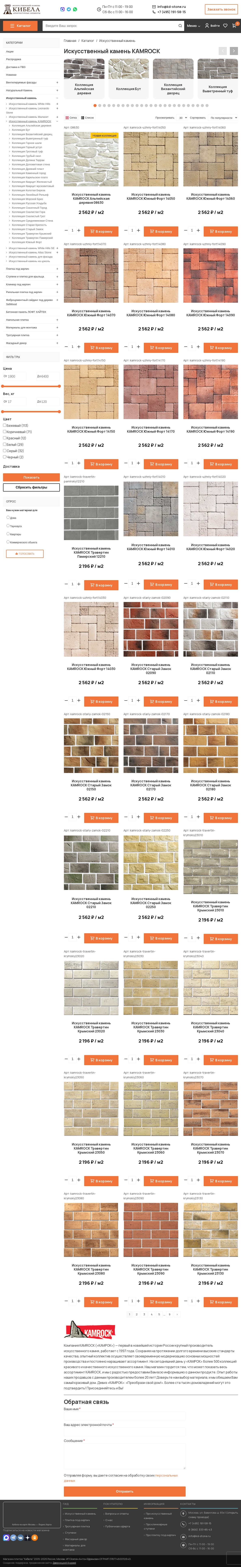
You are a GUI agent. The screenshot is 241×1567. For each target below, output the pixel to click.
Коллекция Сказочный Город (29, 207)
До (39, 376)
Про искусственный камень (158, 1516)
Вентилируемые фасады (21, 82)
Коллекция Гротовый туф (27, 151)
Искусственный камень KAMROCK (30, 121)
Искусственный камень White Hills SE (32, 247)
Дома (13, 518)
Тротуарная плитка (17, 335)
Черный (15, 457)
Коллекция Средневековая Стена (32, 220)
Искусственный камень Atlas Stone (30, 252)
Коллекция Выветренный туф (30, 138)
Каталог (88, 40)
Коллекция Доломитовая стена (31, 164)
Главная (70, 40)
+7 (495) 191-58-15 (199, 1523)
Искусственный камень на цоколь (29, 260)
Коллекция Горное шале (27, 142)
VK (20, 1537)
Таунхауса (16, 526)
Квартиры (15, 534)
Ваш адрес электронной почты (89, 1425)
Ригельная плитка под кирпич (24, 292)
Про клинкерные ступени (155, 1526)
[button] (78, 230)
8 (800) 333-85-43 (200, 1529)
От (5, 376)
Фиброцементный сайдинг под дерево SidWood (29, 302)
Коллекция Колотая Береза (28, 190)
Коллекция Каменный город (29, 172)
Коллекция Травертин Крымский (31, 233)
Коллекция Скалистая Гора (28, 211)
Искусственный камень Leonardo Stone (27, 110)
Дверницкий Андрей (64, 1563)
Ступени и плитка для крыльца (25, 276)
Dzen (27, 1537)
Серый (15, 450)
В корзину (104, 231)
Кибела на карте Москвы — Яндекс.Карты (32, 1524)
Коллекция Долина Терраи (28, 159)
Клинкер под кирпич (18, 284)
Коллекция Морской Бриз (27, 199)
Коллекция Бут (21, 129)
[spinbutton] (72, 230)
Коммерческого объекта (23, 542)
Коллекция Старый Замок (27, 229)
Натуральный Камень (19, 90)
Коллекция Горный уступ (27, 147)
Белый (15, 444)
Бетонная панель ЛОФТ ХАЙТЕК (26, 311)
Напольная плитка (17, 319)
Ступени (70, 1532)
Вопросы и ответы (117, 1513)
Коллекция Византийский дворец (32, 134)
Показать (32, 477)
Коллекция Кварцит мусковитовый (33, 186)
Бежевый (17, 425)
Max (62, 9)
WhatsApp (75, 9)
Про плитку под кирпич (161, 1535)
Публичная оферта (117, 1526)
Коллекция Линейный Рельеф (30, 194)
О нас (109, 1520)
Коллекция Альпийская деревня (31, 125)
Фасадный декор (16, 342)
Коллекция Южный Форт (27, 242)
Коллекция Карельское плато (30, 177)
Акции (9, 51)
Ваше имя (72, 1409)
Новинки (11, 74)
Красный (16, 438)
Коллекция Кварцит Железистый (32, 181)
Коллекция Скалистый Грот (28, 216)
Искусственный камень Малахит (28, 116)
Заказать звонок (221, 9)
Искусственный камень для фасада (31, 256)
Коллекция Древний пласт (28, 168)
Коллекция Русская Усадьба (29, 203)
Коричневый (19, 432)
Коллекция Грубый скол (26, 155)
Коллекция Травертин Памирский (32, 237)
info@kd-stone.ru (199, 1536)
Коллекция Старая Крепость (29, 224)
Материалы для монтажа (21, 327)
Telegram (69, 9)
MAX (6, 1537)
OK (34, 1537)
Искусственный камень (117, 40)
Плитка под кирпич (17, 268)
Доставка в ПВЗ (15, 66)
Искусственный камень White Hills (29, 103)
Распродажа (13, 59)
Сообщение (74, 1441)
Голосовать (26, 553)
